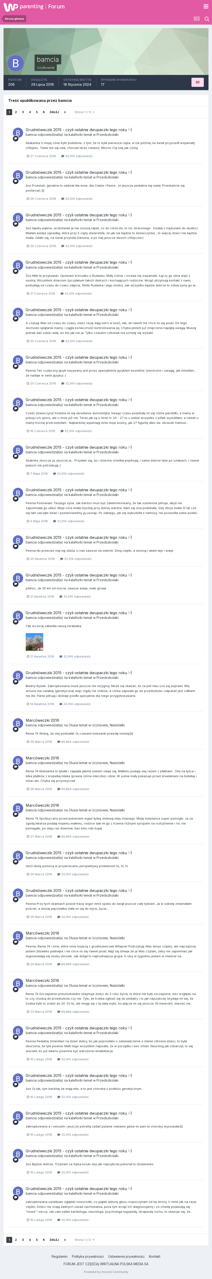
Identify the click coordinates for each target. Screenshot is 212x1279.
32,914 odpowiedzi (77, 156)
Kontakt (154, 1256)
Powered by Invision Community (106, 1272)
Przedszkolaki (108, 135)
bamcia (31, 135)
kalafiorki (76, 135)
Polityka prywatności (88, 1256)
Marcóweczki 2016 (42, 720)
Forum (56, 6)
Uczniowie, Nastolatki (108, 725)
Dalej (54, 112)
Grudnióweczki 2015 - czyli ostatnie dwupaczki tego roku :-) (79, 129)
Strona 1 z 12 (84, 112)
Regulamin (60, 1256)
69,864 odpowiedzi (73, 741)
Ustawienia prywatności (126, 1256)
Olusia (73, 725)
